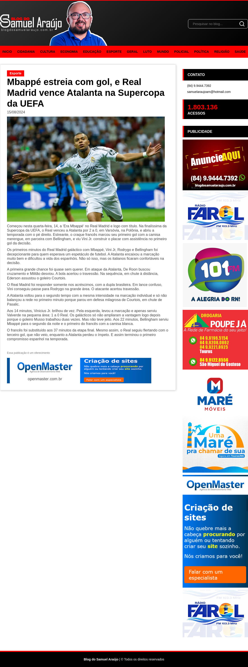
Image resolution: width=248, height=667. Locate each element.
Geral (132, 51)
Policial (181, 51)
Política (201, 51)
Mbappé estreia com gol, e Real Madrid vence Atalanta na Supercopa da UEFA (86, 92)
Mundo (163, 51)
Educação (92, 51)
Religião (222, 51)
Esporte (114, 51)
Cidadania (26, 51)
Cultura (47, 51)
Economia (69, 51)
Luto (147, 51)
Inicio (7, 51)
